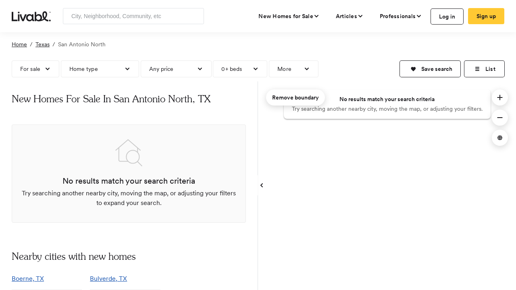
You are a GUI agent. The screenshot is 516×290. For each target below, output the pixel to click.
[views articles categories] (350, 16)
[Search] (195, 16)
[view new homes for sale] (289, 16)
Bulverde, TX (108, 278)
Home (19, 44)
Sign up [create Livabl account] (486, 16)
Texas (42, 44)
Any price (161, 69)
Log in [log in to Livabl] (447, 16)
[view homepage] (31, 15)
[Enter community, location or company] (133, 16)
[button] (430, 69)
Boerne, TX (28, 278)
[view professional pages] (401, 16)
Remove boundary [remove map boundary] (295, 97)
